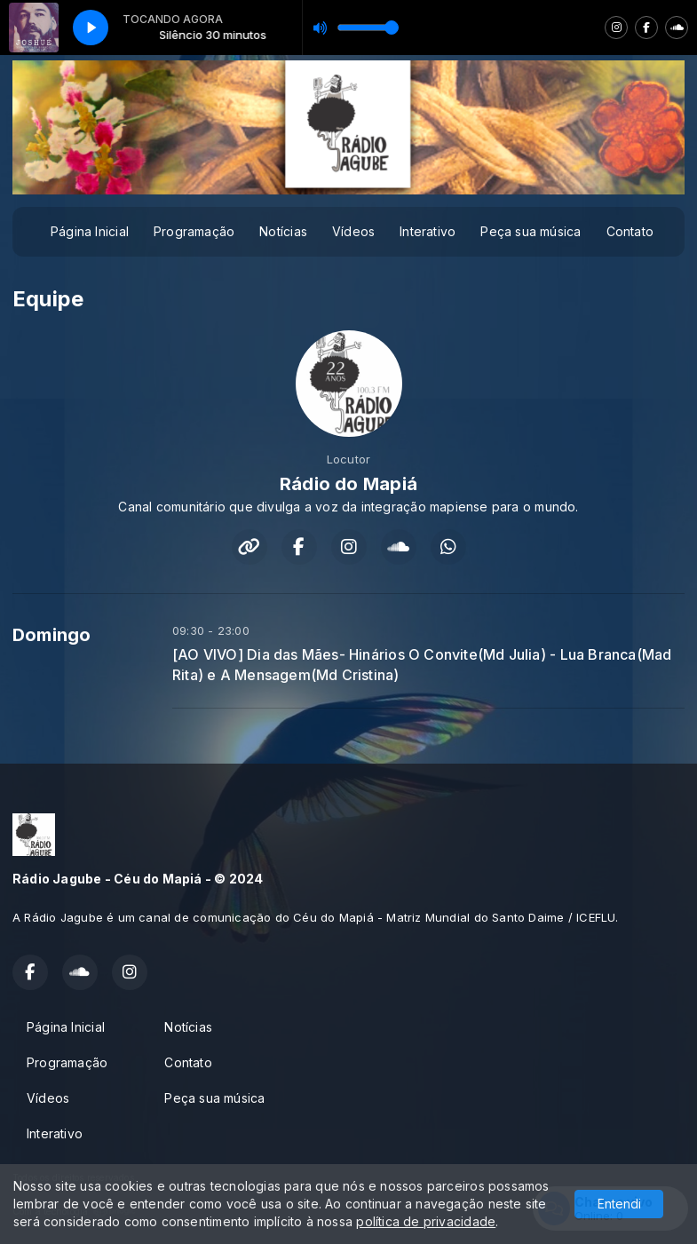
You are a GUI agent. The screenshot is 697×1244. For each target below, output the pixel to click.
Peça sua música (530, 231)
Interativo (427, 231)
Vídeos (353, 231)
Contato (629, 231)
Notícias (283, 231)
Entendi (619, 1203)
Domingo (51, 635)
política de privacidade (425, 1221)
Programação (194, 231)
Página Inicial (90, 231)
